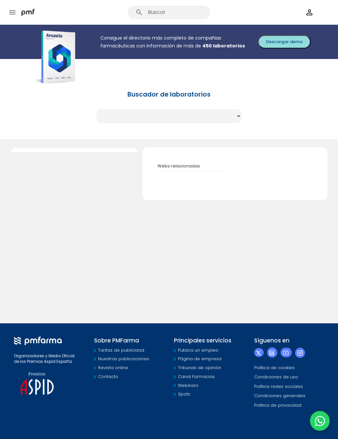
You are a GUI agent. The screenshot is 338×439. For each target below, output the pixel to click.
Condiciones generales (279, 396)
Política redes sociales (278, 386)
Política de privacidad (277, 405)
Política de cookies (274, 368)
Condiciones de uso (276, 377)
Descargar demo (284, 42)
